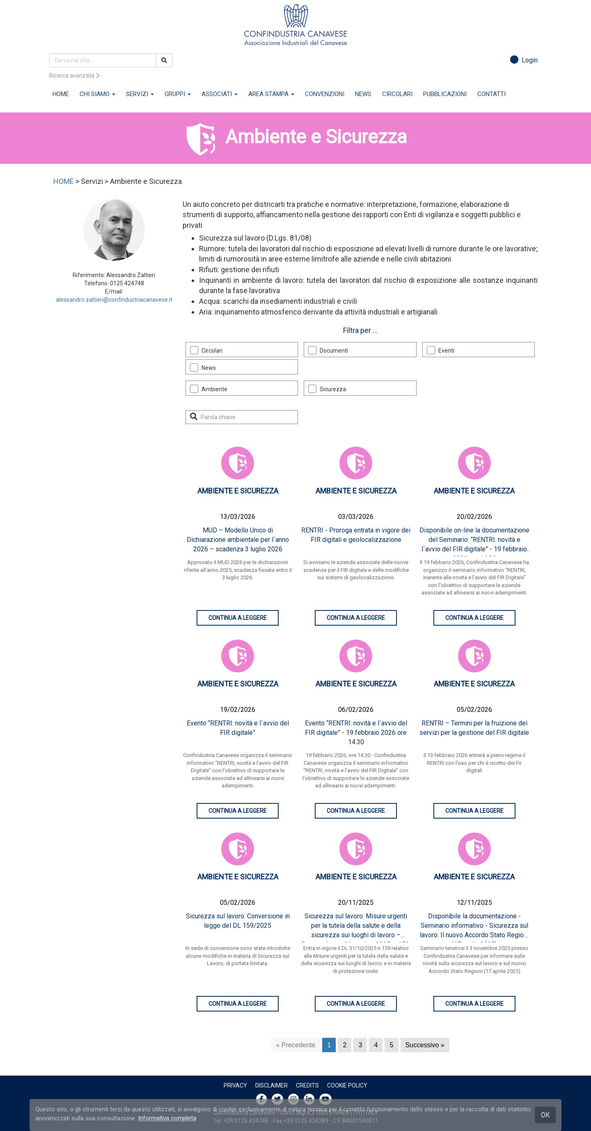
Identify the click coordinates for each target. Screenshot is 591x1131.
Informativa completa (167, 1118)
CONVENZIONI (324, 94)
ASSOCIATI (220, 94)
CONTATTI (491, 94)
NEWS (363, 94)
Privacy (235, 1085)
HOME (61, 94)
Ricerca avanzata (74, 75)
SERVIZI (140, 94)
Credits (307, 1085)
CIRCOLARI (397, 94)
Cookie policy (347, 1085)
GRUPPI (178, 94)
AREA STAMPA (271, 94)
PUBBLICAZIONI (445, 94)
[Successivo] (425, 1045)
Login (524, 60)
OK (545, 1115)
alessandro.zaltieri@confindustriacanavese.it (114, 299)
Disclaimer (271, 1085)
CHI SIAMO (97, 94)
